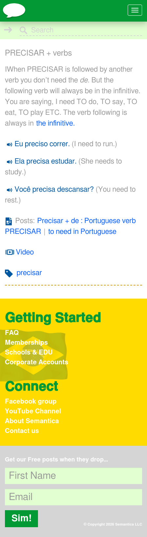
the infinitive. (55, 123)
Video (20, 252)
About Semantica (32, 421)
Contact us (22, 431)
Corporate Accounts (36, 362)
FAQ (12, 333)
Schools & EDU (29, 352)
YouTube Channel (33, 411)
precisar (29, 272)
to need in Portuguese (82, 231)
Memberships (26, 342)
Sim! (21, 518)
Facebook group (31, 401)
